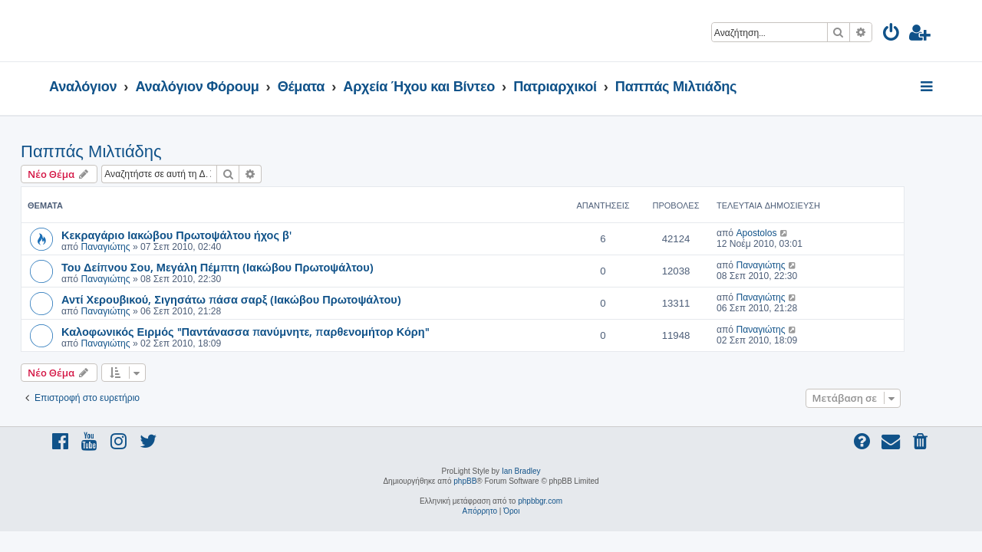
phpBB (464, 481)
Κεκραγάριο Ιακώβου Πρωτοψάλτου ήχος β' (205, 235)
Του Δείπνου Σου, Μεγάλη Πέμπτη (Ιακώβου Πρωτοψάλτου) (246, 267)
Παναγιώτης (133, 247)
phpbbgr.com (540, 501)
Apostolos (784, 233)
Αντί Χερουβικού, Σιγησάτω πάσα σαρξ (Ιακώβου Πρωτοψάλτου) (260, 299)
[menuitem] (892, 35)
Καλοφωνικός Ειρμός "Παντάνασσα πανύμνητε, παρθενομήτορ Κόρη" (274, 331)
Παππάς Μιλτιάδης (119, 151)
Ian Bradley (521, 471)
